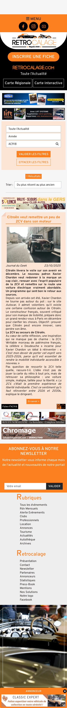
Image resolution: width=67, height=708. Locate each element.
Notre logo (26, 596)
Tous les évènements (33, 505)
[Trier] (37, 184)
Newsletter (27, 569)
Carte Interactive (48, 83)
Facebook (26, 600)
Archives (25, 543)
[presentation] (34, 474)
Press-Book (27, 584)
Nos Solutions (29, 592)
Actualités (26, 536)
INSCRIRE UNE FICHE (33, 57)
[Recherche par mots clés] (30, 144)
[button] (33, 245)
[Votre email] (25, 486)
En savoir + (33, 401)
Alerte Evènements (32, 512)
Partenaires (27, 573)
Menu (33, 18)
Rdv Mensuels (29, 509)
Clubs (23, 516)
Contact (25, 565)
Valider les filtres (33, 154)
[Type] (33, 128)
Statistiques (27, 580)
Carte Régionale (18, 83)
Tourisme (26, 532)
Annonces (26, 528)
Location (25, 524)
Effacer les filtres (33, 162)
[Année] (33, 136)
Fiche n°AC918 (10, 406)
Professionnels (29, 520)
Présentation (28, 561)
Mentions (26, 588)
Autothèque (27, 540)
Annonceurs (27, 576)
